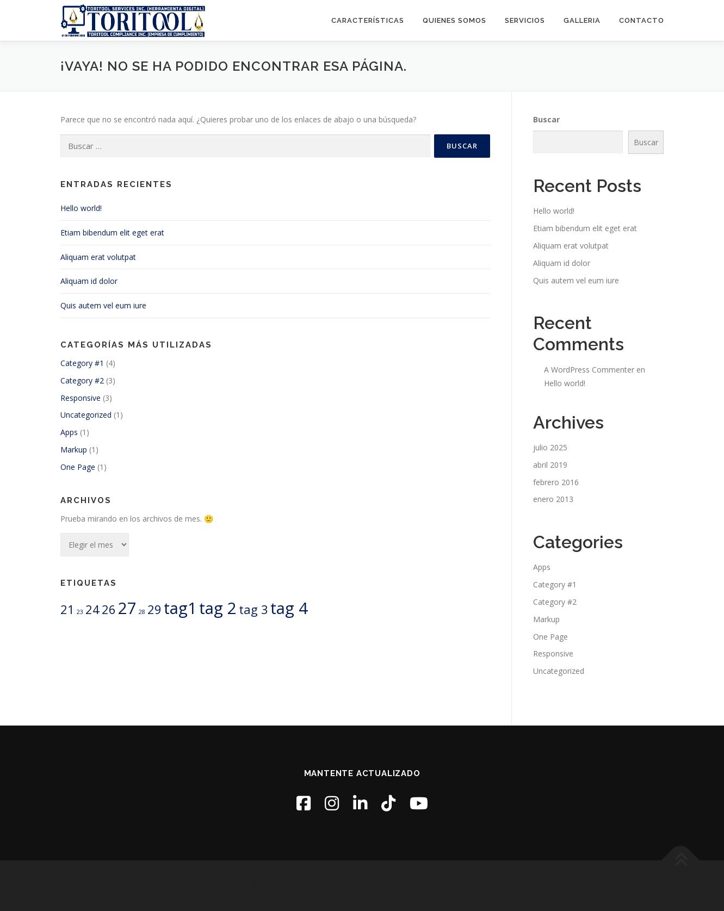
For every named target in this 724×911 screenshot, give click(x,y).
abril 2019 (550, 465)
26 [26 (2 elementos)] (109, 609)
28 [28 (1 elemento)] (142, 612)
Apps (69, 432)
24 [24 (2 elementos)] (92, 609)
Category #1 (82, 363)
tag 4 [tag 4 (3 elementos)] (289, 608)
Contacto (641, 20)
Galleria (582, 20)
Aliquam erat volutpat (98, 257)
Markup (73, 449)
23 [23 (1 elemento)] (80, 612)
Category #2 (82, 380)
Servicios (525, 20)
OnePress (364, 886)
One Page (77, 467)
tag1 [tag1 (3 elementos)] (180, 608)
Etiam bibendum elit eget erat (112, 232)
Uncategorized (86, 415)
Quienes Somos (454, 20)
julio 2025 (550, 447)
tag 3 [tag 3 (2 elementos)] (253, 609)
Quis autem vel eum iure (103, 305)
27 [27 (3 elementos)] (127, 608)
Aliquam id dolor (88, 281)
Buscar (546, 119)
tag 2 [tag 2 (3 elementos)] (218, 608)
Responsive (80, 398)
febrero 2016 (556, 482)
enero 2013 (553, 499)
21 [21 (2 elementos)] (67, 609)
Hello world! (81, 208)
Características (367, 20)
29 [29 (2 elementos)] (154, 609)
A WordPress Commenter (589, 369)
